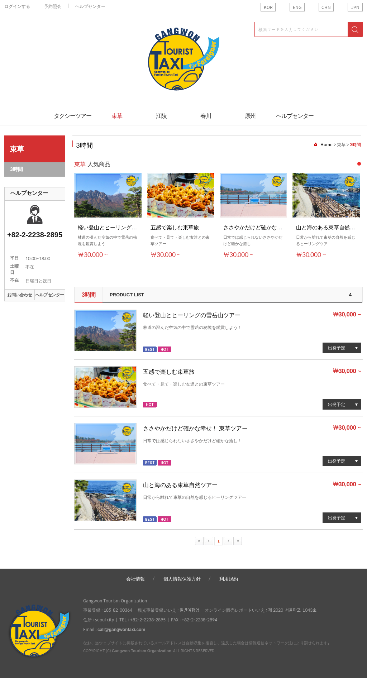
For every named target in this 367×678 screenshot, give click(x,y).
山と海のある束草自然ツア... (330, 227)
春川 (205, 116)
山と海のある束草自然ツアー (180, 484)
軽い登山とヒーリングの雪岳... (115, 227)
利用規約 (228, 578)
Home (326, 144)
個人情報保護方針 (182, 578)
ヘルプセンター (90, 6)
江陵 (161, 116)
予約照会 (52, 6)
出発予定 (336, 347)
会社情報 (135, 578)
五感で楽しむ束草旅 (175, 227)
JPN (355, 7)
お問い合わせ (19, 294)
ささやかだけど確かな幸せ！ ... (261, 227)
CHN (326, 7)
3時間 (16, 169)
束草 (116, 116)
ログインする (17, 6)
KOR (268, 7)
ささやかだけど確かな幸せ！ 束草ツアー (195, 428)
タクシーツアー (72, 116)
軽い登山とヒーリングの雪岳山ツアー (191, 314)
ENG (297, 7)
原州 (250, 116)
